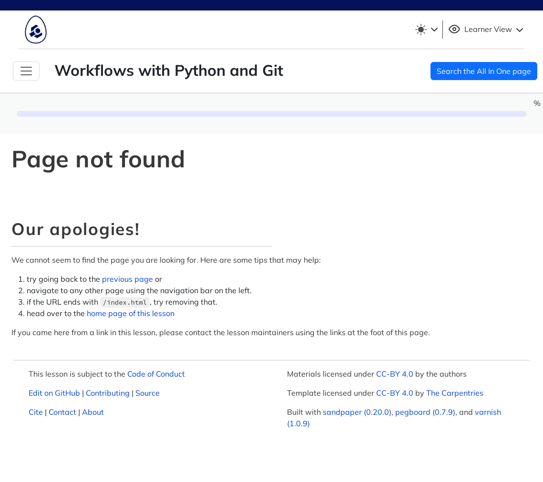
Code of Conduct (156, 374)
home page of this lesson (130, 313)
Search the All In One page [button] (484, 71)
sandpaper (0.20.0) (357, 412)
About (93, 412)
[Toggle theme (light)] (426, 29)
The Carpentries (454, 393)
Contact (62, 412)
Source (147, 393)
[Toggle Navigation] (26, 71)
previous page (127, 279)
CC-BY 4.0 (394, 374)
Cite (36, 412)
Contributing (108, 393)
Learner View (487, 29)
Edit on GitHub (54, 393)
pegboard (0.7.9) (425, 412)
